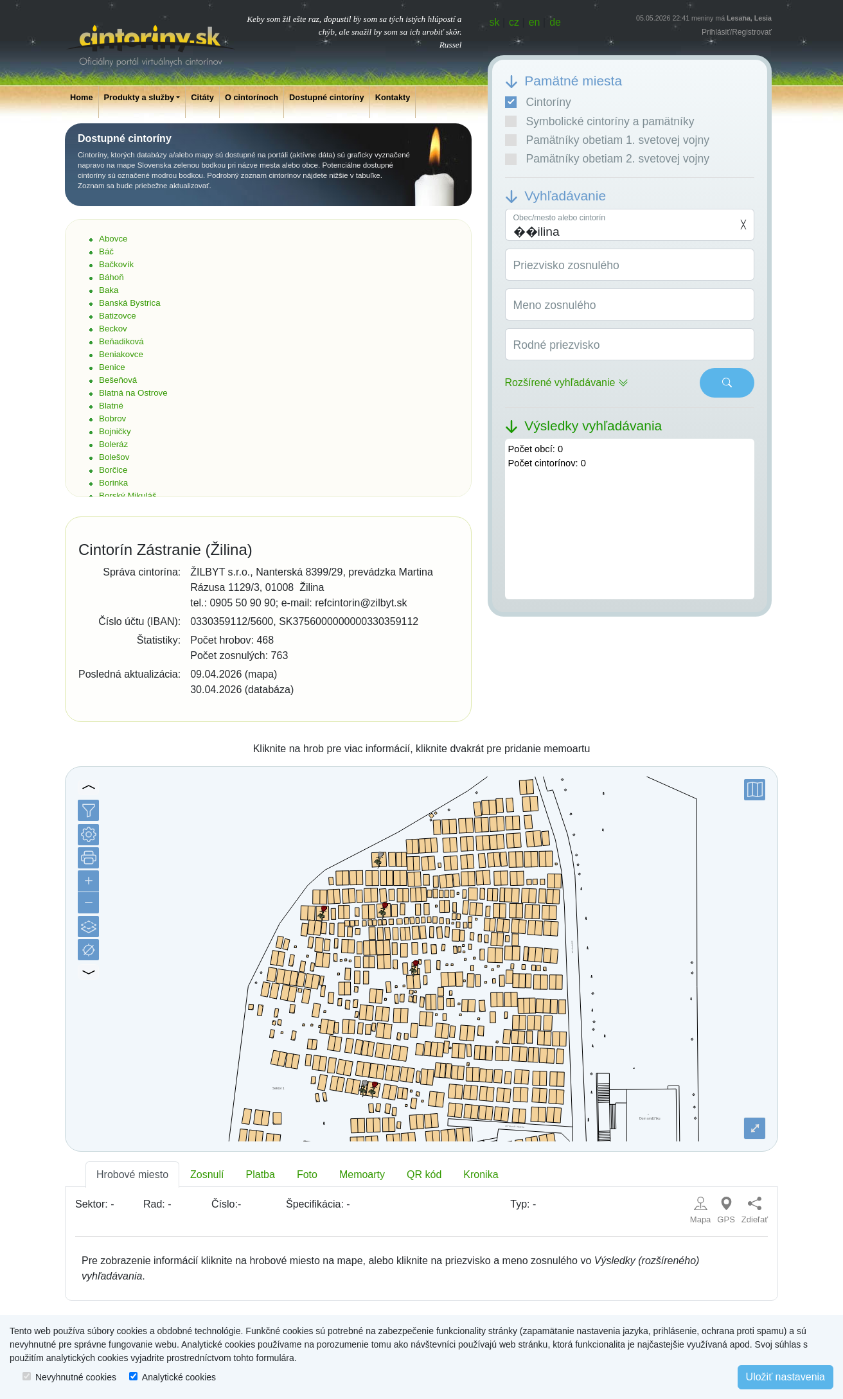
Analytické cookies (179, 1377)
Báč (106, 251)
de (555, 22)
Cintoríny (538, 102)
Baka (108, 290)
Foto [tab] (307, 1174)
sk (495, 22)
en (534, 22)
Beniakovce (121, 354)
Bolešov (114, 457)
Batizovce (117, 316)
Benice (112, 367)
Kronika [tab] (480, 1174)
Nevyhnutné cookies (75, 1377)
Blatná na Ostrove (133, 393)
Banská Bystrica (130, 303)
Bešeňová (118, 380)
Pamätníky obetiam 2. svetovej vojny (607, 158)
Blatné (111, 405)
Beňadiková (121, 341)
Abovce (113, 238)
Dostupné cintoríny (326, 97)
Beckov (113, 328)
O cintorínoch (251, 97)
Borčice (113, 470)
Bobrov (112, 418)
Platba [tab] (260, 1174)
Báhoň (111, 277)
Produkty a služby (139, 97)
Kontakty (393, 97)
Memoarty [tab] (362, 1174)
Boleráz (113, 444)
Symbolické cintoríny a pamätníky (600, 121)
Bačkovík (116, 264)
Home (81, 97)
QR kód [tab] (424, 1174)
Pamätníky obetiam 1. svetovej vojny (607, 140)
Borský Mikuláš (128, 495)
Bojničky (115, 431)
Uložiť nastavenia (785, 1376)
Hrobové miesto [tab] (132, 1174)
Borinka (113, 483)
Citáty (202, 97)
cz (514, 22)
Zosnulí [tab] (207, 1174)
